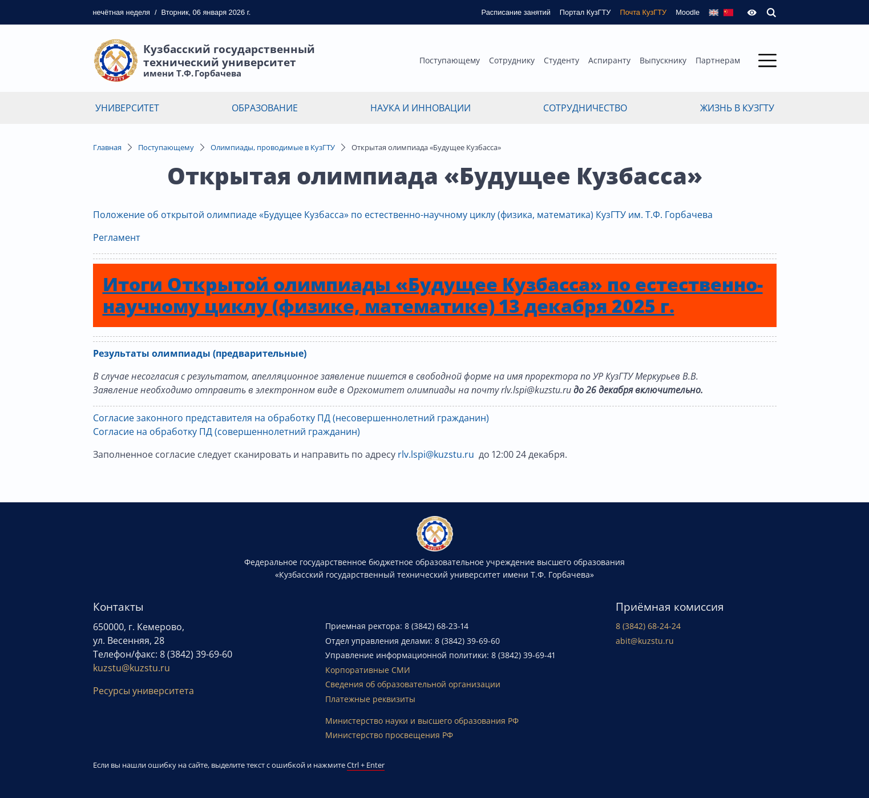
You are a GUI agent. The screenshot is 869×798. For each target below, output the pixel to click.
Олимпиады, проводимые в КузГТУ (273, 147)
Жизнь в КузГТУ (737, 108)
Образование (265, 108)
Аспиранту (609, 60)
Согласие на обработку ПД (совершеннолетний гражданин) (226, 431)
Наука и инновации (420, 108)
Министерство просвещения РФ (389, 735)
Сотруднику (512, 60)
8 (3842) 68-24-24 (648, 625)
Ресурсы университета (143, 690)
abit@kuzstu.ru (645, 640)
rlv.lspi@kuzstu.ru (436, 454)
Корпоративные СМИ (367, 669)
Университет (127, 108)
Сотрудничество (585, 108)
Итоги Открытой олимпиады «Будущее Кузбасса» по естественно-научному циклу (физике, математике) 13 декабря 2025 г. (433, 295)
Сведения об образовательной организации (412, 684)
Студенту (561, 60)
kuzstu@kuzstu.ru (131, 668)
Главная (107, 147)
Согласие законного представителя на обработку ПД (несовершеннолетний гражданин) (291, 418)
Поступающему (449, 60)
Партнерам (718, 60)
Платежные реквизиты (370, 699)
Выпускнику (663, 60)
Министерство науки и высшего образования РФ (422, 720)
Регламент (118, 237)
